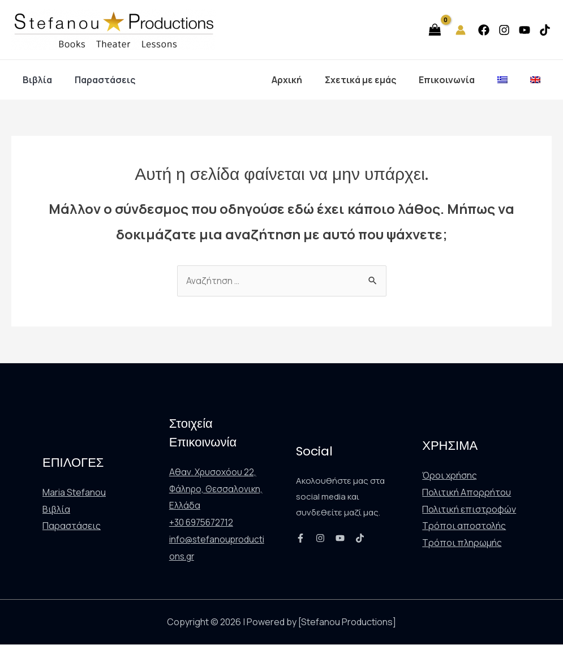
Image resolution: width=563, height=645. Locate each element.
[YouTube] (524, 30)
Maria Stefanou (74, 493)
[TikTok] (545, 30)
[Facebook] (484, 30)
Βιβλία (35, 80)
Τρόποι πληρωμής (462, 543)
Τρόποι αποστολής (464, 526)
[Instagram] (504, 30)
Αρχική (307, 80)
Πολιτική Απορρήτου (466, 493)
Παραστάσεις (98, 80)
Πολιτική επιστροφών (469, 510)
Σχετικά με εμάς (376, 80)
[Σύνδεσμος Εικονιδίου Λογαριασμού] (460, 30)
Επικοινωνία (458, 80)
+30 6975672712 (203, 523)
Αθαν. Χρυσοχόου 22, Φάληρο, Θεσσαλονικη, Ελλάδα (217, 489)
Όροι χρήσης (449, 476)
